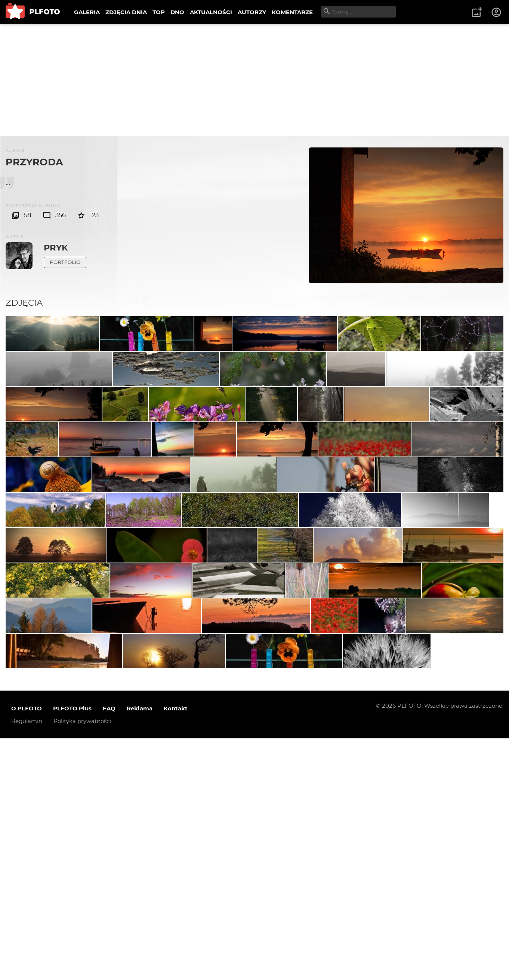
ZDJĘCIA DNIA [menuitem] (126, 12)
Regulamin (26, 935)
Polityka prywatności (82, 935)
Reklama (139, 922)
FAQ (109, 922)
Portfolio (65, 262)
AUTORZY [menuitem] (252, 12)
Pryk (56, 247)
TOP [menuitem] (158, 12)
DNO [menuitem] (177, 12)
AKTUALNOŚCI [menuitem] (211, 12)
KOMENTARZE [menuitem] (292, 12)
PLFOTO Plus (72, 922)
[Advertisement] (254, 80)
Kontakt (176, 922)
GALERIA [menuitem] (87, 12)
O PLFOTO (26, 922)
